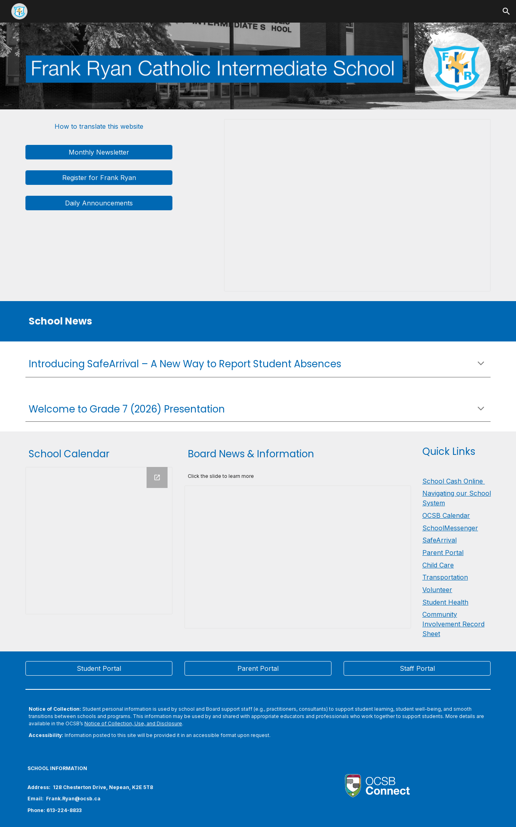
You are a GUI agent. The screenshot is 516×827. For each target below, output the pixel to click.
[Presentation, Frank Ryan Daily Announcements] (357, 205)
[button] (506, 11)
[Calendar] (98, 540)
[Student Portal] (99, 668)
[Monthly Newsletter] (99, 152)
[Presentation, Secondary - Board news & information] (298, 557)
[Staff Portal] (417, 668)
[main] (178, 321)
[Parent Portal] (258, 668)
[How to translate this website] (98, 126)
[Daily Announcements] (99, 203)
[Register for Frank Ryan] (99, 177)
